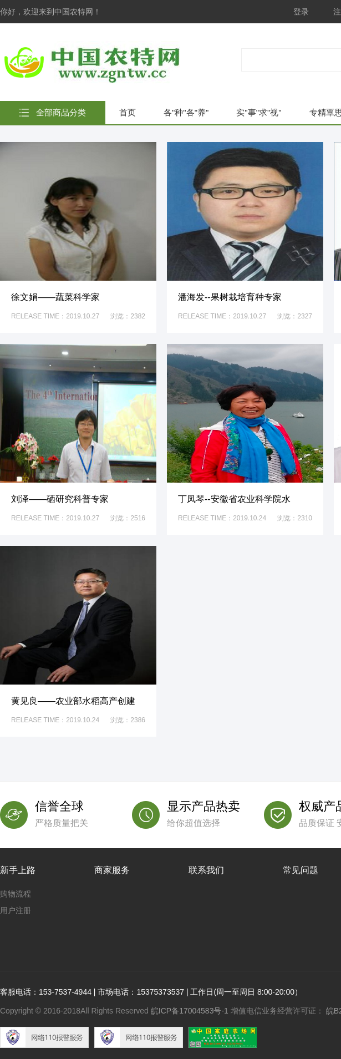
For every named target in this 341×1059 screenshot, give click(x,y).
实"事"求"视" (258, 112)
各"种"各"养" (186, 112)
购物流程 (15, 893)
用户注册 (15, 910)
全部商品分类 (61, 112)
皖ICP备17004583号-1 (189, 1010)
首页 (127, 112)
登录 (301, 11)
